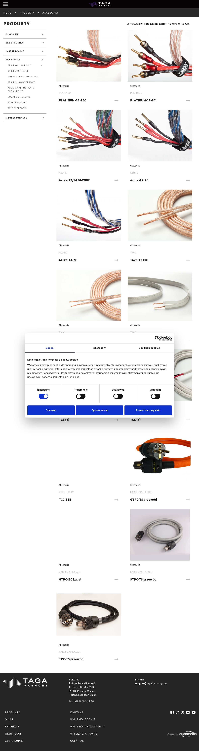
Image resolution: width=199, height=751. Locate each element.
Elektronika (14, 42)
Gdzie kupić (14, 740)
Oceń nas (77, 740)
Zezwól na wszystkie (148, 410)
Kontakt (77, 712)
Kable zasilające (18, 70)
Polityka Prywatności (87, 726)
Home (7, 12)
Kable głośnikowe (19, 65)
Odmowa (51, 410)
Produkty (27, 12)
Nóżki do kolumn (18, 96)
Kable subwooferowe (21, 82)
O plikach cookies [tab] (149, 347)
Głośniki (12, 34)
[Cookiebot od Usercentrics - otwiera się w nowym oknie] (157, 338)
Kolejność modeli (154, 23)
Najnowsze (174, 23)
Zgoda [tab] (50, 347)
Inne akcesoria (17, 108)
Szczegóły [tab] (99, 347)
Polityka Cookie (82, 719)
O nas (9, 719)
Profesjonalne (16, 117)
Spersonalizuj (99, 410)
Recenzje (12, 726)
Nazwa (185, 23)
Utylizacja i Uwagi (84, 733)
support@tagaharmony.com (151, 683)
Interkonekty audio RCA (22, 76)
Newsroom (13, 733)
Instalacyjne (15, 51)
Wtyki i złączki (17, 102)
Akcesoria (13, 59)
